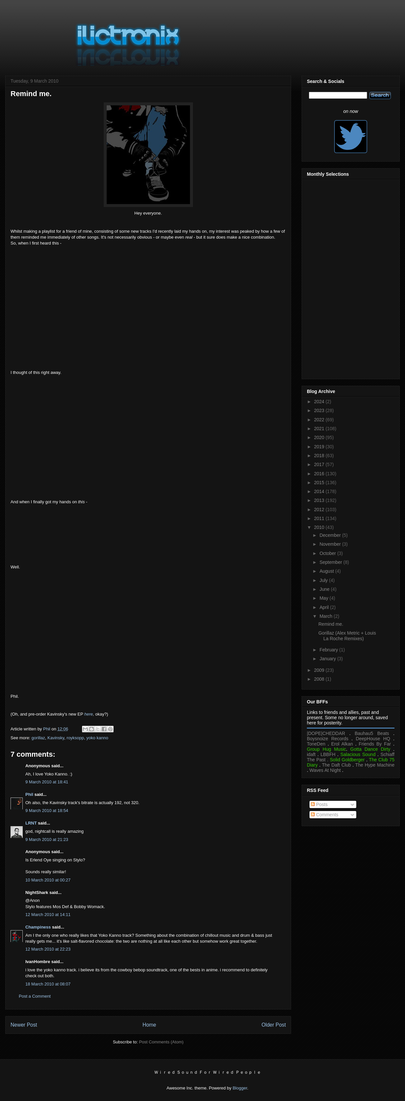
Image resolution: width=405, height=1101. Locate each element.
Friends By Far (375, 744)
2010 (320, 527)
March (326, 616)
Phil (29, 794)
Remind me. (330, 624)
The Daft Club (336, 765)
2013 (320, 500)
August (327, 571)
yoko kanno (97, 737)
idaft (311, 754)
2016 (320, 473)
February (329, 649)
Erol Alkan (342, 744)
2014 (320, 491)
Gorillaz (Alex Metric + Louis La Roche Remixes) (347, 635)
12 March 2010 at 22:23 (47, 949)
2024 (320, 401)
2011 (320, 518)
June (325, 589)
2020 (320, 437)
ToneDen (316, 744)
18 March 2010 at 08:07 (47, 984)
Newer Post (24, 1025)
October (328, 553)
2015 (320, 482)
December (330, 535)
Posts (319, 804)
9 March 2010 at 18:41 (46, 781)
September (331, 562)
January (328, 658)
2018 (320, 455)
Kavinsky (55, 737)
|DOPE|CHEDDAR (326, 733)
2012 (320, 509)
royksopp (75, 737)
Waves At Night (325, 770)
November (330, 544)
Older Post (273, 1025)
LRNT (31, 823)
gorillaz (38, 737)
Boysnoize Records (327, 738)
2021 (320, 428)
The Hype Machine (374, 765)
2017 (320, 464)
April (324, 607)
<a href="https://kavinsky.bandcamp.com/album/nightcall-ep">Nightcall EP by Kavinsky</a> (148, 536)
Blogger (239, 1088)
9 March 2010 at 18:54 (46, 810)
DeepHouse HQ (373, 738)
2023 (320, 410)
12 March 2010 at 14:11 (47, 914)
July (324, 580)
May (324, 598)
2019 (320, 446)
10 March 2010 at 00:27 (47, 880)
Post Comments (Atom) (161, 1041)
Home (149, 1025)
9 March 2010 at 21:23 (46, 839)
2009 (320, 670)
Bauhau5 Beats (372, 733)
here (88, 714)
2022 (320, 419)
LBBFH (328, 754)
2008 (320, 679)
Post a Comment (35, 996)
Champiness (38, 927)
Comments (324, 814)
